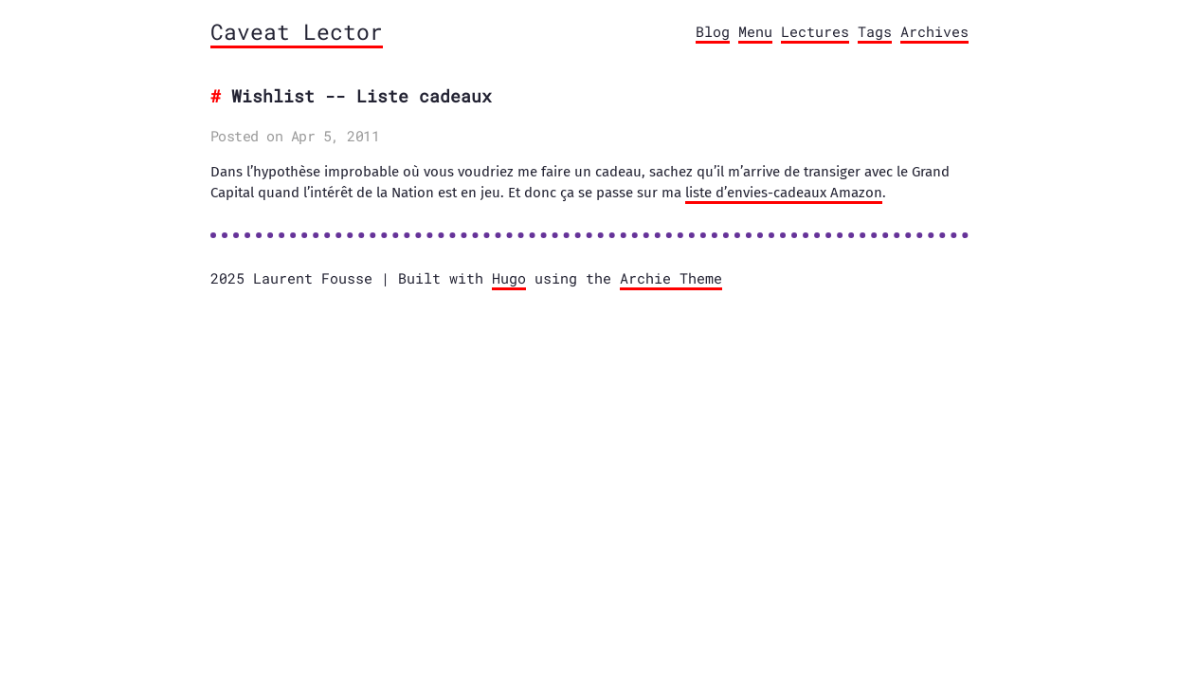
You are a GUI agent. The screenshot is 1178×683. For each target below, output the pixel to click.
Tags (875, 31)
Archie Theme (671, 277)
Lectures (815, 31)
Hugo (509, 277)
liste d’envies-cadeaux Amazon (783, 192)
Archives (934, 31)
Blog (713, 31)
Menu (755, 31)
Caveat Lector (296, 31)
